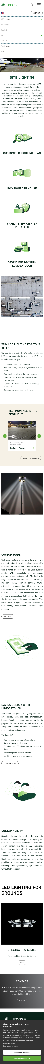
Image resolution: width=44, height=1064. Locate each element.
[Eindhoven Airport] (22, 436)
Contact (36, 13)
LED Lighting (5, 19)
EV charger (5, 24)
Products (4, 30)
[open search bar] (31, 4)
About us (4, 41)
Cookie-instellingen (22, 1052)
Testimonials (5, 46)
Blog (2, 51)
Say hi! (22, 1001)
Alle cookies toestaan (22, 1058)
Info (2, 35)
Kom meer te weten (10, 1046)
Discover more (10, 763)
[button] (41, 19)
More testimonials (31, 458)
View (22, 963)
